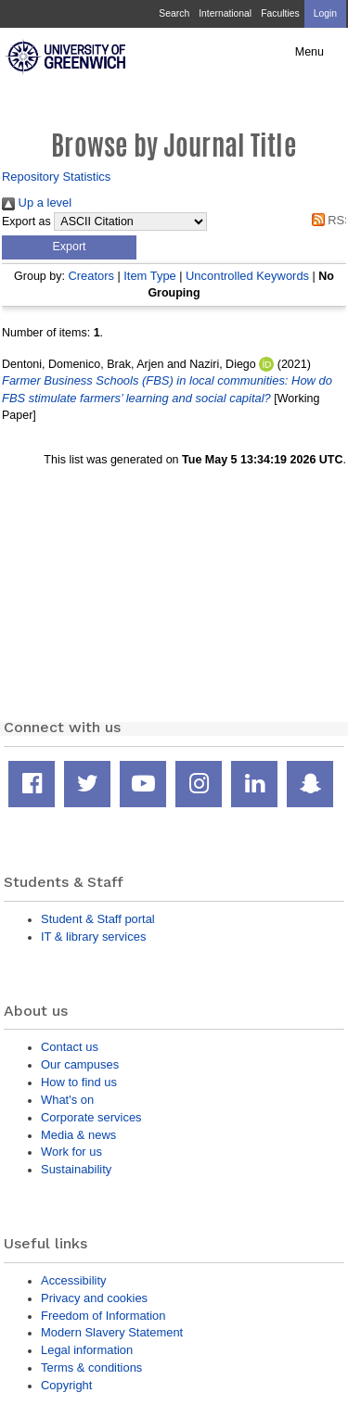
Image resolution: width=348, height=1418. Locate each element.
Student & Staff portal (98, 919)
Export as (26, 221)
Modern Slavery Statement (112, 1332)
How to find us (79, 1082)
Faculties (280, 13)
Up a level (36, 202)
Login (325, 13)
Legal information (87, 1350)
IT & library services (93, 936)
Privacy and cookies (94, 1298)
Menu (309, 51)
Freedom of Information (103, 1316)
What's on (67, 1100)
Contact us (69, 1047)
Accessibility (73, 1280)
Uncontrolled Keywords (247, 276)
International (225, 13)
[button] (69, 247)
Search (174, 13)
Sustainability (76, 1169)
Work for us (71, 1151)
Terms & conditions (91, 1367)
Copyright (66, 1385)
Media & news (78, 1135)
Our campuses (80, 1064)
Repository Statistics (56, 177)
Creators (91, 276)
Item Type (149, 276)
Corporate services (91, 1117)
